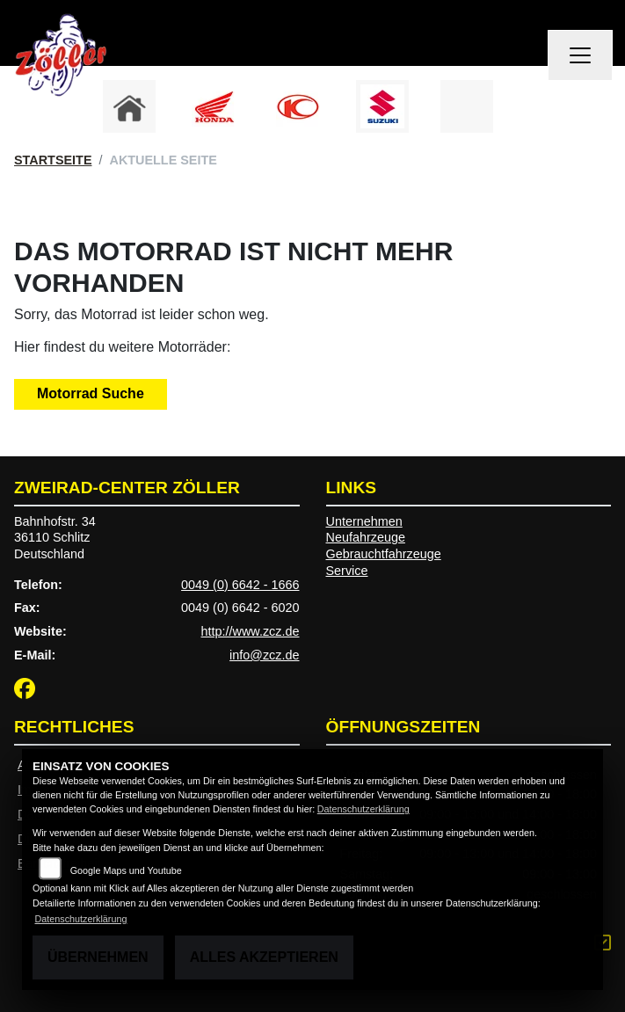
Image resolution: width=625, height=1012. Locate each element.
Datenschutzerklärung (363, 809)
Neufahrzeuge (365, 537)
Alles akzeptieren (264, 957)
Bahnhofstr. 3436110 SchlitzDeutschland (55, 537)
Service (347, 571)
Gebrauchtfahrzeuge (383, 554)
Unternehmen (364, 521)
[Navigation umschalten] (580, 55)
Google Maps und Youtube (126, 870)
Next (526, 111)
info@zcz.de (264, 655)
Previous (100, 111)
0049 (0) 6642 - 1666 (240, 585)
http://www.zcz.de (250, 631)
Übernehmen (98, 957)
